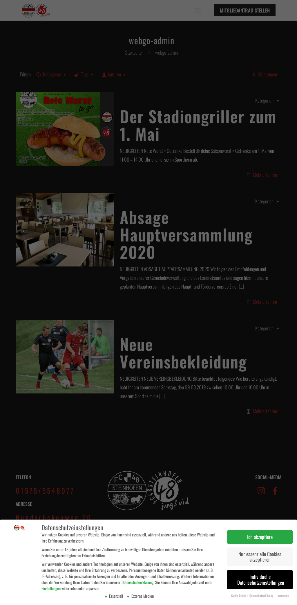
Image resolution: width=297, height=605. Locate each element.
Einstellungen (51, 588)
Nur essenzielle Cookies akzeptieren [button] (259, 556)
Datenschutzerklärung (137, 582)
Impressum (283, 595)
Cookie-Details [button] (239, 595)
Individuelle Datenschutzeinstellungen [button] (260, 579)
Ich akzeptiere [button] (260, 536)
